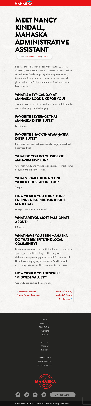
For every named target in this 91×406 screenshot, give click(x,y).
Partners (45, 331)
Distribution (44, 327)
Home (44, 319)
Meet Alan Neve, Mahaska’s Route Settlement (64, 295)
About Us (45, 335)
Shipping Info (45, 357)
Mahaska (46, 56)
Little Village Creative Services (60, 404)
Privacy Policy (44, 361)
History (44, 342)
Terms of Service (44, 365)
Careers (44, 350)
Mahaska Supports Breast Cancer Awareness (28, 293)
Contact (44, 346)
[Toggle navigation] (74, 2)
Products (44, 323)
